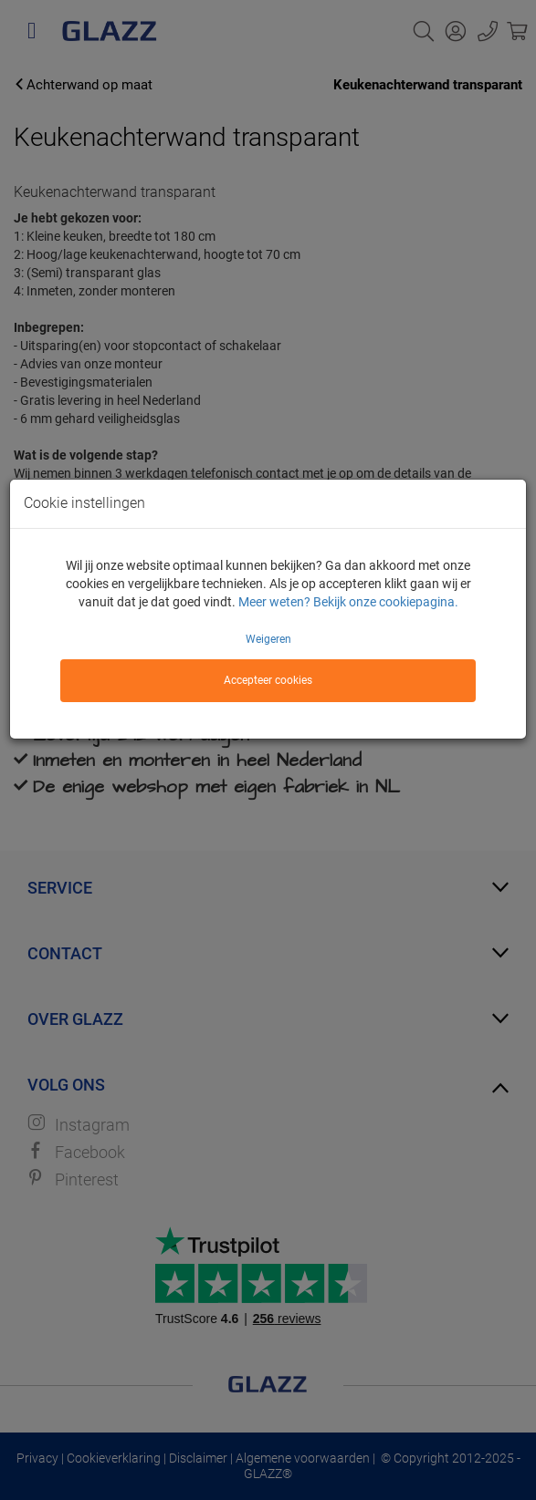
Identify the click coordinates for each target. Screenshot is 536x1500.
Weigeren (268, 639)
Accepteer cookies (268, 680)
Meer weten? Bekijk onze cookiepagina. (348, 602)
